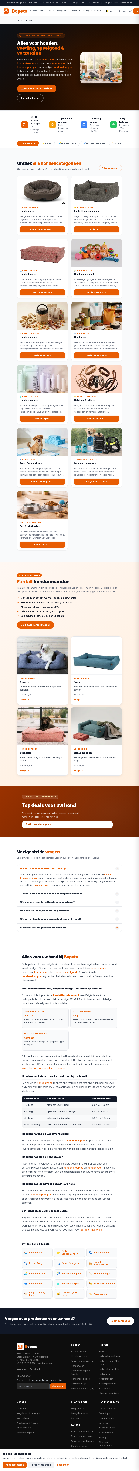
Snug (35, 881)
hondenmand (41, 888)
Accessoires (77, 1418)
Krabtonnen (105, 1374)
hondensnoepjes (73, 1171)
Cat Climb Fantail (79, 1446)
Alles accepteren (15, 1465)
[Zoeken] (119, 11)
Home (19, 20)
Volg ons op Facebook (28, 1369)
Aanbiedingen (106, 1432)
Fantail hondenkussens (82, 1436)
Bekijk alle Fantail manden (35, 628)
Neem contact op (120, 1321)
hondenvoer (58, 63)
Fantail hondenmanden (82, 1361)
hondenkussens (26, 63)
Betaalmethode (106, 1418)
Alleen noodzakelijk (41, 1465)
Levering (103, 1423)
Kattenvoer (104, 1388)
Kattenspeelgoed (107, 1383)
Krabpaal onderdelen (109, 1369)
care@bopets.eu (44, 1363)
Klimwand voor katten (109, 1393)
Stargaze (29, 1041)
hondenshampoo (62, 67)
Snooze (28, 1019)
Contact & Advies (107, 1408)
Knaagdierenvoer (79, 1413)
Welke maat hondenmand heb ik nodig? (43, 872)
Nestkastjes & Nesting (27, 1423)
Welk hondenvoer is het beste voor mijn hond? (47, 905)
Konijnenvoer (77, 1408)
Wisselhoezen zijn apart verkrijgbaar (43, 1071)
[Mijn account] (125, 11)
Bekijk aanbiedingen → (39, 824)
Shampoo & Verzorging (82, 1388)
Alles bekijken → (110, 171)
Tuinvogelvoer (24, 1427)
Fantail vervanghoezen (82, 1441)
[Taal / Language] (110, 11)
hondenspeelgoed (27, 67)
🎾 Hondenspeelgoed (94, 143)
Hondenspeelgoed (80, 1379)
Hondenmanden (79, 1351)
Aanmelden (58, 1386)
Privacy (102, 1437)
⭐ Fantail (47, 143)
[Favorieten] (130, 11)
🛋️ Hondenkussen (67, 143)
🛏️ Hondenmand (28, 143)
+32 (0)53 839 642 (26, 1363)
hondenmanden (46, 59)
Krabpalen (104, 1351)
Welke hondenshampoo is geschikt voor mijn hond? (50, 922)
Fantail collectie (30, 98)
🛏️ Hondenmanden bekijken (36, 88)
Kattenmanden (106, 1379)
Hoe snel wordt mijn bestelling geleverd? (44, 914)
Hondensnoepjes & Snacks (80, 1372)
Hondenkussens (79, 1356)
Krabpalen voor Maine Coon (110, 1363)
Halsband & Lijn (78, 1383)
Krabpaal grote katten (110, 1356)
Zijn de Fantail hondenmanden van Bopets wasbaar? (51, 897)
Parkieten (21, 1408)
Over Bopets (105, 1413)
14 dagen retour (107, 1427)
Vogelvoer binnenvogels (29, 1413)
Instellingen (63, 1465)
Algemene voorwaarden (105, 1444)
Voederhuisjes (24, 1418)
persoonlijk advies (91, 1233)
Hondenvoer (77, 1366)
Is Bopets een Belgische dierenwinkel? (43, 931)
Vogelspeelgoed (25, 1432)
